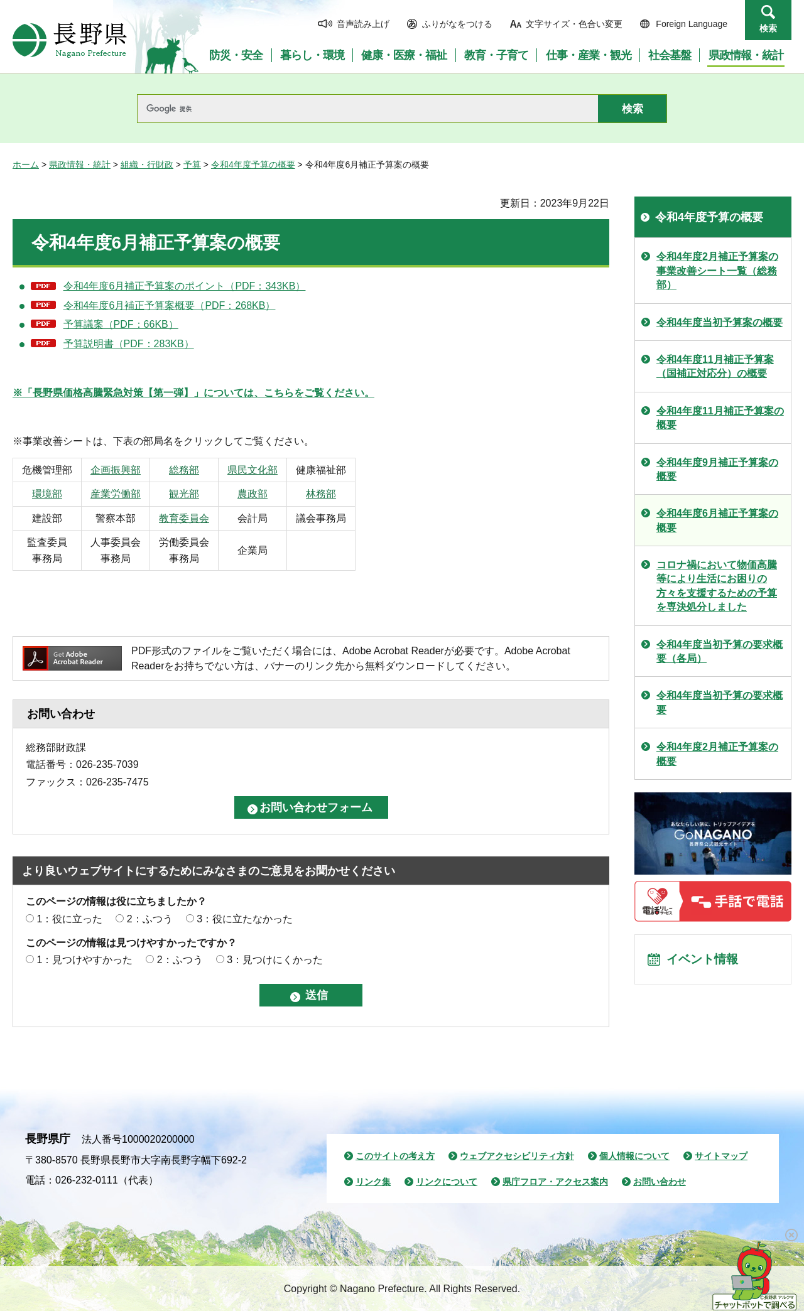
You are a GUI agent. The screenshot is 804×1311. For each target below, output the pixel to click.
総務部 (201, 470)
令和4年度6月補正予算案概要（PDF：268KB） (169, 305)
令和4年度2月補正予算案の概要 (717, 754)
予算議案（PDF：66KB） (120, 324)
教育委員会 (201, 518)
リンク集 (373, 1182)
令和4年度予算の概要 (253, 164)
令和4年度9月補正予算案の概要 (717, 469)
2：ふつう (150, 919)
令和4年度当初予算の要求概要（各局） (719, 651)
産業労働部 (125, 493)
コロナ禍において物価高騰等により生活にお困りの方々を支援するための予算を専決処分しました (716, 585)
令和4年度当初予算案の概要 (719, 322)
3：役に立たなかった (245, 919)
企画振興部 (125, 470)
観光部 (201, 493)
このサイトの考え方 (395, 1156)
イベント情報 (704, 961)
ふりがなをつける (457, 24)
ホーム (26, 164)
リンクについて (446, 1182)
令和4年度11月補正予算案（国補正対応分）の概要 (715, 366)
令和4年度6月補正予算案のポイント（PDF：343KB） (184, 286)
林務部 (352, 493)
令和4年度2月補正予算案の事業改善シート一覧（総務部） (717, 270)
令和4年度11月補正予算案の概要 (720, 418)
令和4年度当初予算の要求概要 (719, 702)
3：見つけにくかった (275, 959)
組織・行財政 (147, 164)
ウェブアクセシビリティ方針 (517, 1156)
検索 (768, 28)
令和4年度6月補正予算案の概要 (717, 520)
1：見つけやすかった (84, 959)
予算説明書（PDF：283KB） (128, 343)
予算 (192, 164)
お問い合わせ (659, 1182)
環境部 (50, 493)
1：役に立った (69, 919)
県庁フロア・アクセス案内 (555, 1182)
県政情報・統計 (80, 164)
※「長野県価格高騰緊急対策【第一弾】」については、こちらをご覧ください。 (193, 392)
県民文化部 (276, 470)
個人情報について (634, 1156)
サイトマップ (721, 1156)
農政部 (276, 493)
